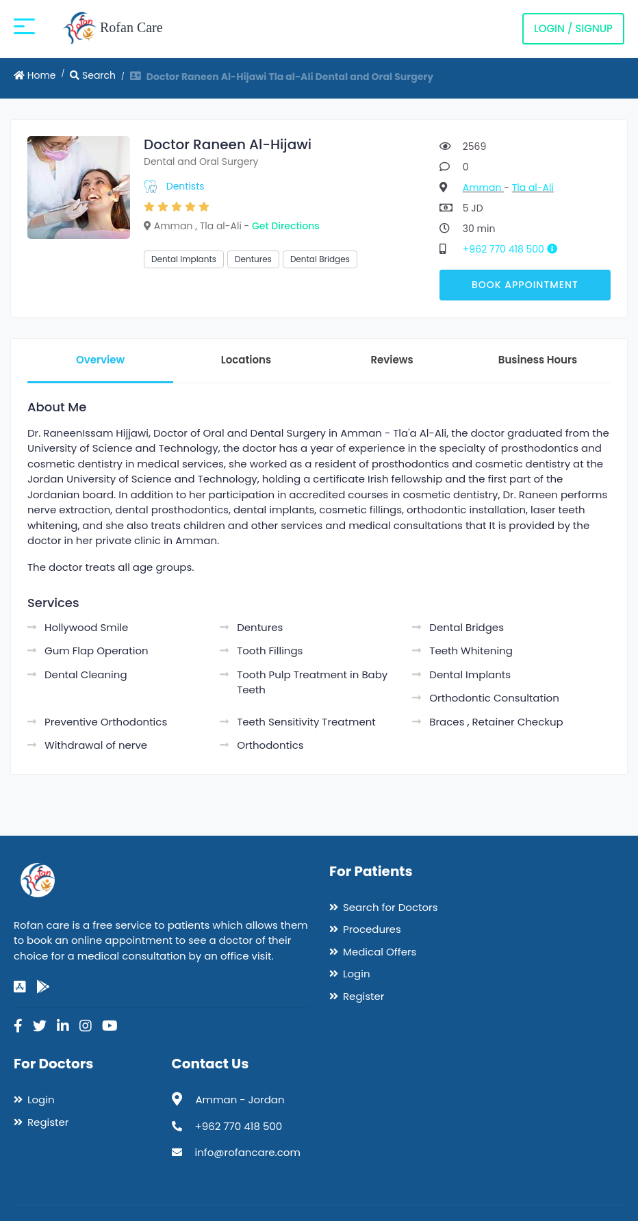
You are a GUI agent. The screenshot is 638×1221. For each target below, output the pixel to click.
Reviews (391, 359)
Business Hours (537, 359)
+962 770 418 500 (515, 249)
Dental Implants (183, 259)
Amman (483, 187)
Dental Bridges (320, 259)
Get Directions (286, 226)
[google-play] (43, 987)
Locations (246, 359)
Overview (100, 359)
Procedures (372, 929)
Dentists (185, 186)
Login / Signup (573, 28)
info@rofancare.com (248, 1152)
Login (356, 973)
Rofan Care (112, 29)
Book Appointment (525, 285)
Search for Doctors (390, 907)
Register (363, 996)
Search (93, 75)
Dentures (253, 259)
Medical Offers (379, 951)
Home (35, 75)
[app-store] (20, 987)
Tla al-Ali (533, 187)
